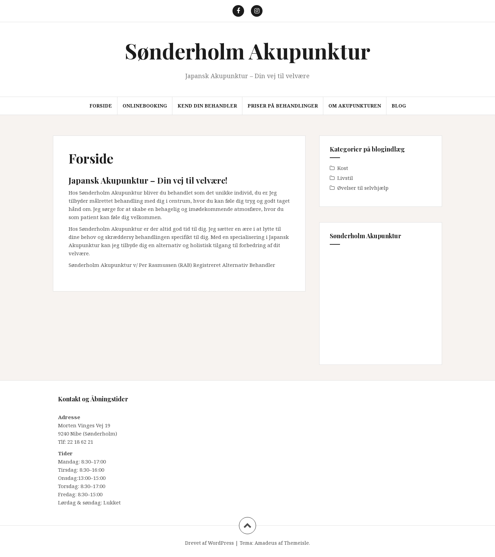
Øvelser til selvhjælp (362, 187)
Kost (342, 168)
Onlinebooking (145, 105)
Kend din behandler (207, 105)
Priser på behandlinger (283, 105)
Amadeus (266, 543)
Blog (399, 105)
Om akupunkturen (354, 105)
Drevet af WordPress (209, 543)
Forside (100, 105)
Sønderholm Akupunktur (247, 51)
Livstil (345, 177)
